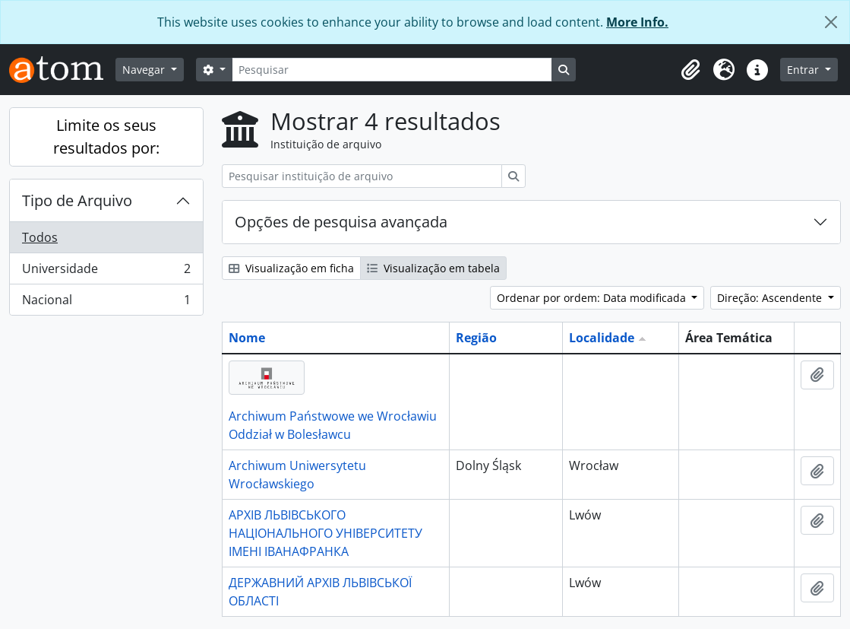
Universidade (106, 271)
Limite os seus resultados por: (106, 136)
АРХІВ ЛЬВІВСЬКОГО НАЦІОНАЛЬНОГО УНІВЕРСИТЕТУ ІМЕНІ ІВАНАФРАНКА (325, 533)
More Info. (637, 22)
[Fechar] (831, 22)
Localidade (601, 337)
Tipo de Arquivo (77, 200)
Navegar (145, 69)
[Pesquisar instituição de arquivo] (362, 176)
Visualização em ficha (291, 268)
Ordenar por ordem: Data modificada (593, 298)
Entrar (804, 69)
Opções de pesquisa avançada (341, 221)
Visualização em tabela (433, 268)
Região (476, 337)
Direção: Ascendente (771, 298)
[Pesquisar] (392, 69)
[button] (690, 70)
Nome (247, 337)
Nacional (106, 303)
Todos (40, 237)
